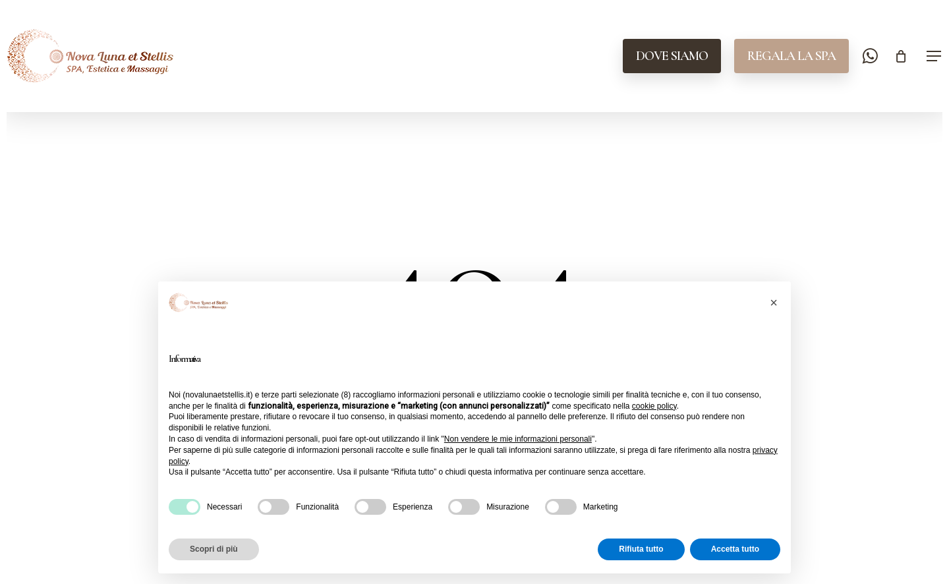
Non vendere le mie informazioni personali (518, 439)
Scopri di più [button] (214, 549)
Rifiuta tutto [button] (641, 549)
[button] (934, 56)
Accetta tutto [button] (735, 549)
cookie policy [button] (654, 406)
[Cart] (901, 56)
